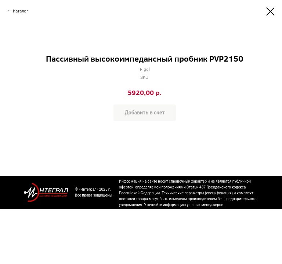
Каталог (20, 11)
